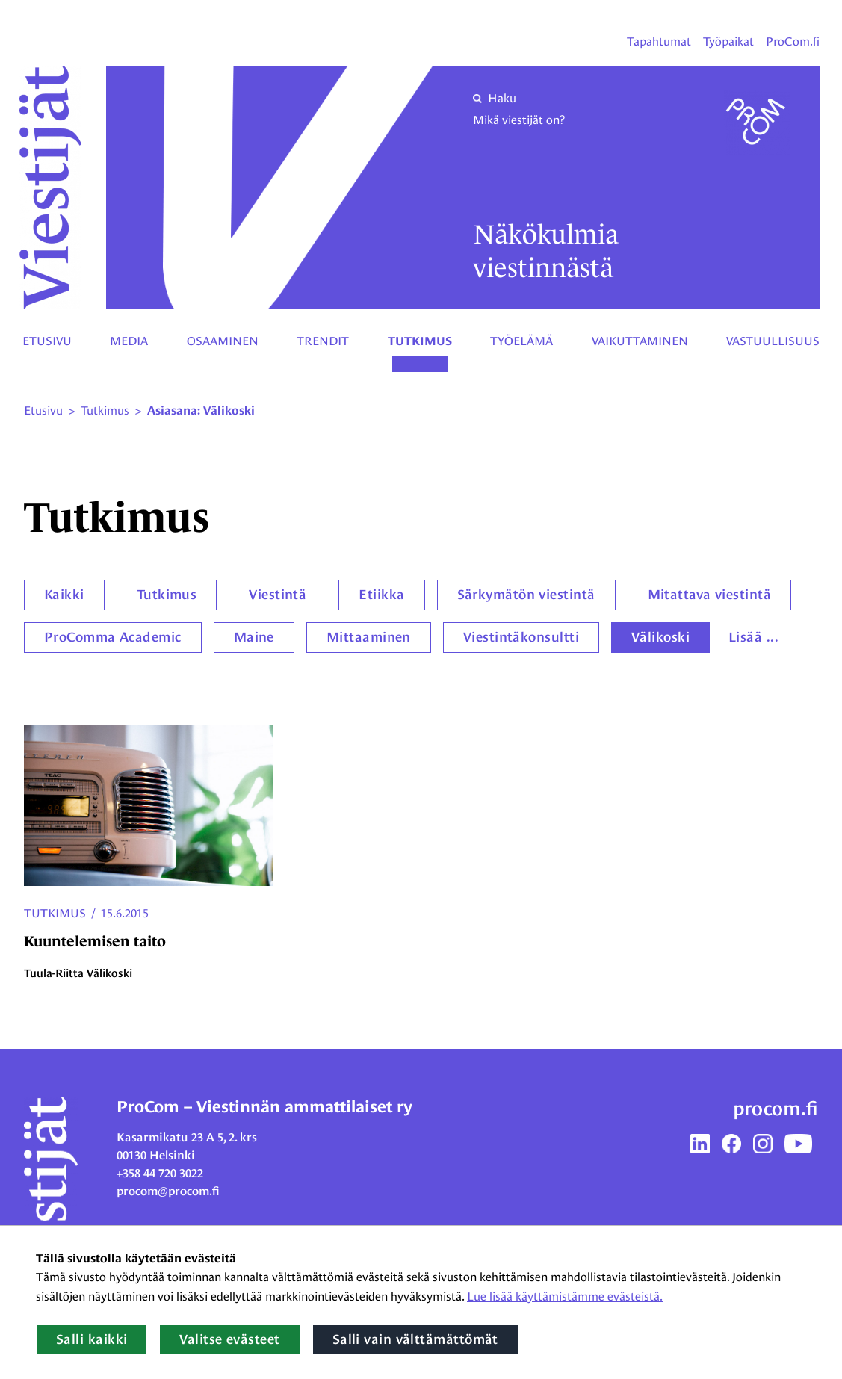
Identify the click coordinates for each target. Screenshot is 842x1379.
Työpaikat (728, 41)
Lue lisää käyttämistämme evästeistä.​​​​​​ (565, 1296)
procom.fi (775, 1108)
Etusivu (47, 341)
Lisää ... (753, 637)
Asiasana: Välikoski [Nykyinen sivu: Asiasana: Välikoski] (201, 411)
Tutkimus (420, 341)
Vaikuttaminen (640, 341)
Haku (494, 98)
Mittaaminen (368, 637)
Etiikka (381, 594)
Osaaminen (223, 341)
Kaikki (64, 594)
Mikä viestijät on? (519, 120)
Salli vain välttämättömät (415, 1339)
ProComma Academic (113, 637)
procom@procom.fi (168, 1191)
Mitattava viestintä (710, 594)
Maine (254, 637)
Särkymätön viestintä (526, 594)
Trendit (323, 341)
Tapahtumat (659, 41)
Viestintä (277, 594)
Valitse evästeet (229, 1339)
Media (129, 341)
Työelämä (521, 341)
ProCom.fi (793, 41)
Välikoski (660, 637)
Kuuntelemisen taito (95, 941)
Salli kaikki (91, 1339)
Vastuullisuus (773, 341)
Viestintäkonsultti (521, 637)
